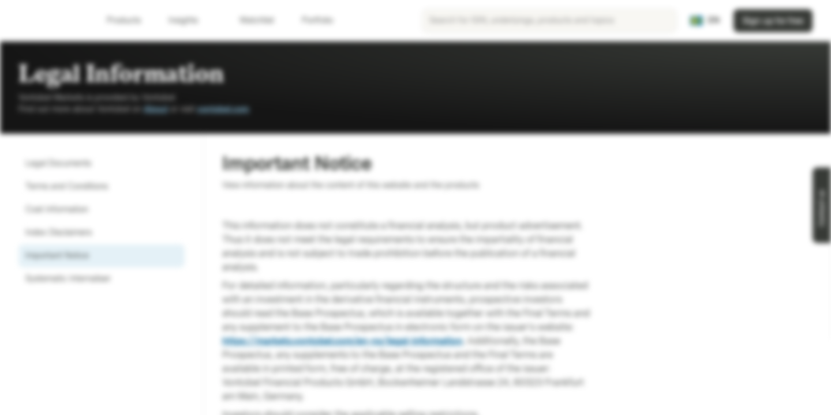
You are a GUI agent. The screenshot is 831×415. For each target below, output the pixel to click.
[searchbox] (549, 20)
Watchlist (250, 20)
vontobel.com (223, 109)
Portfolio (310, 20)
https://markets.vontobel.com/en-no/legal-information (342, 340)
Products (131, 20)
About (156, 109)
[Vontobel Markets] (49, 21)
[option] (101, 163)
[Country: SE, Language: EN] (705, 20)
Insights (190, 20)
